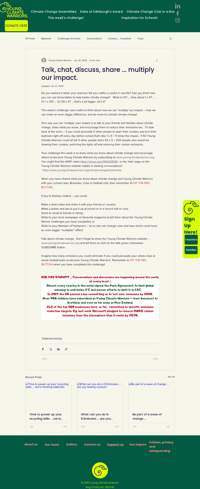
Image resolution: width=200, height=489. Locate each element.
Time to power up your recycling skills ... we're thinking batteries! (45, 416)
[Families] (191, 250)
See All (171, 376)
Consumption (94, 38)
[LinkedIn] (177, 6)
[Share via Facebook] (42, 349)
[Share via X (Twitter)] (50, 349)
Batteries (46, 38)
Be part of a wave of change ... (147, 416)
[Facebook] (177, 13)
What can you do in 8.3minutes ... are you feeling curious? (96, 416)
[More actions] (157, 60)
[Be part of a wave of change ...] (152, 395)
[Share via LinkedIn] (58, 349)
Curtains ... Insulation (119, 38)
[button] (170, 38)
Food (140, 38)
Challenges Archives (69, 38)
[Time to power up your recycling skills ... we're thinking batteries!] (48, 395)
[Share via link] (66, 349)
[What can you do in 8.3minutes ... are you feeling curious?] (100, 395)
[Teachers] (191, 239)
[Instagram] (177, 20)
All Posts (30, 38)
